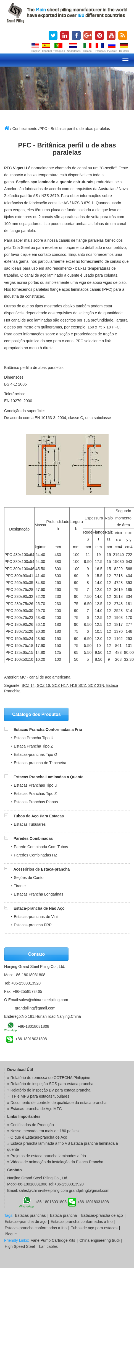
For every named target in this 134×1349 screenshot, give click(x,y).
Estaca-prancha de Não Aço (39, 908)
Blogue (11, 1234)
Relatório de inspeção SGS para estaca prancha (51, 1084)
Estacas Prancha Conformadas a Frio (48, 729)
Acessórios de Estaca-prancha (41, 869)
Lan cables (48, 1246)
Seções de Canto (28, 877)
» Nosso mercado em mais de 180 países (42, 1131)
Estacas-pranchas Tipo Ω (35, 754)
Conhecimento (24, 128)
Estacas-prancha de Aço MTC (36, 1108)
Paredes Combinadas (33, 838)
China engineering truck (99, 1240)
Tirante (20, 886)
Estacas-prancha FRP (33, 925)
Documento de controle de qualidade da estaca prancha (58, 1102)
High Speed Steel (20, 1246)
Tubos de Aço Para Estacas (39, 816)
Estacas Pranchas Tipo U (35, 785)
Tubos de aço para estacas (94, 1228)
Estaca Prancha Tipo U (33, 738)
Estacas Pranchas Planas (36, 802)
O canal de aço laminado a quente (49, 275)
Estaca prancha (63, 1215)
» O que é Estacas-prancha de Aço (37, 1137)
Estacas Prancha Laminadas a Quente (48, 777)
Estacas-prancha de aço (102, 1215)
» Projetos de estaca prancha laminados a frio (46, 1156)
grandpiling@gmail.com (35, 1008)
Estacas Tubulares (30, 824)
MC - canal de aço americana (45, 677)
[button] (9, 729)
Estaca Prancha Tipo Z (33, 746)
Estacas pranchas (30, 1215)
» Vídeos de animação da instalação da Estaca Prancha (55, 1162)
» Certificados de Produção (30, 1125)
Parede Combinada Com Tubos (41, 847)
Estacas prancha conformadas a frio (81, 1221)
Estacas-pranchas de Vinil (36, 916)
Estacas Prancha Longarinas (38, 894)
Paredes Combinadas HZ (35, 855)
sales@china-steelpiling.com (43, 1000)
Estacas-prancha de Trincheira (40, 763)
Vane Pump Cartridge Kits (53, 1240)
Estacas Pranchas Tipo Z (35, 793)
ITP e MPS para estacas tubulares (39, 1096)
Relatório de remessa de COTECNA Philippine (50, 1077)
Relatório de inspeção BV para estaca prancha (50, 1090)
